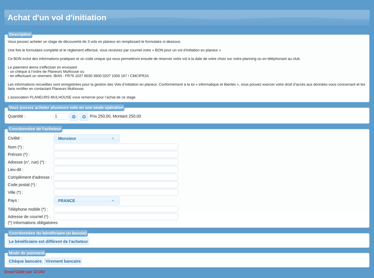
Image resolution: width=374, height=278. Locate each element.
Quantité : (16, 116)
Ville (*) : (15, 192)
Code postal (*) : (22, 184)
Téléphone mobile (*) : (28, 209)
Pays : (13, 200)
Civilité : (15, 138)
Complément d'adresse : (30, 177)
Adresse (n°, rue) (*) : (27, 162)
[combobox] (87, 138)
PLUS (82, 116)
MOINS (72, 116)
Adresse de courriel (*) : (29, 216)
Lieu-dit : (15, 169)
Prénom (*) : (19, 154)
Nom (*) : (16, 147)
